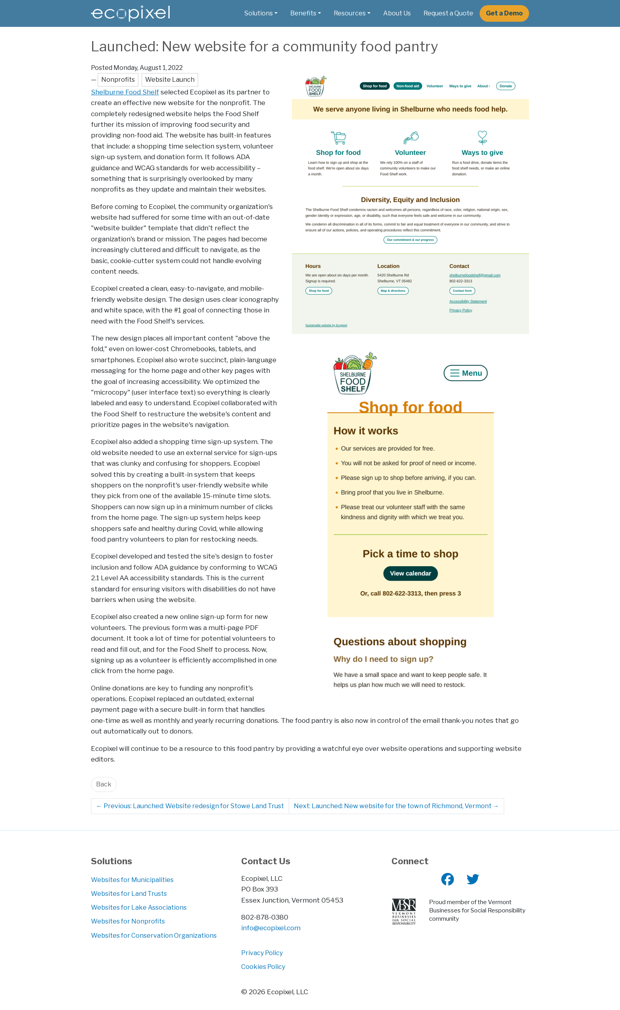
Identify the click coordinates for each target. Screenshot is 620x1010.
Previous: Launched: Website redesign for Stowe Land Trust (190, 806)
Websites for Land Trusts (129, 893)
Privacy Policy (262, 953)
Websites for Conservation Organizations (154, 935)
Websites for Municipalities (132, 880)
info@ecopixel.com (271, 927)
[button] (261, 13)
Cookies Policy (263, 967)
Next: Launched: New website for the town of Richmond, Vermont (396, 806)
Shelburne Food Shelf (125, 92)
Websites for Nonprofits (128, 921)
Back (104, 784)
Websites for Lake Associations (139, 907)
